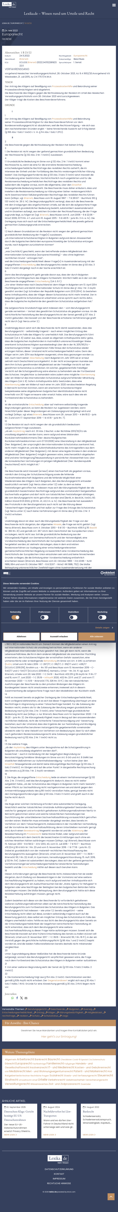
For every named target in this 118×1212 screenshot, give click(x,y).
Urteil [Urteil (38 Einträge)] (34, 1079)
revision (22, 1015)
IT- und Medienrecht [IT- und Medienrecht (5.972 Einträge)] (61, 1067)
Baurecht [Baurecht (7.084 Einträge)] (54, 1059)
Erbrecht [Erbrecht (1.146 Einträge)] (10, 1063)
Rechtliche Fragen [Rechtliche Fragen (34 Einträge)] (40, 1075)
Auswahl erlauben (59, 636)
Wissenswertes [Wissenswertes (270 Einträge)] (39, 1084)
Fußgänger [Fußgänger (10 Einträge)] (70, 1063)
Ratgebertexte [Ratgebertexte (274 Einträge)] (13, 1075)
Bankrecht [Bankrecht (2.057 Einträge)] (41, 1059)
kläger (51, 1012)
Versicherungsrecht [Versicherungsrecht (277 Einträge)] (96, 1079)
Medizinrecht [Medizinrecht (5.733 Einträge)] (17, 1071)
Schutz (34, 1015)
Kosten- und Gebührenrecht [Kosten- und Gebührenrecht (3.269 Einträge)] (93, 1067)
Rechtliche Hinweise (59, 1183)
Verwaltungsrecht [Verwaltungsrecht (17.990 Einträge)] (17, 1084)
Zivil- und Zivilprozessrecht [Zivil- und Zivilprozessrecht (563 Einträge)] (64, 1084)
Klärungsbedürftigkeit (70, 1012)
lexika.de (5, 23)
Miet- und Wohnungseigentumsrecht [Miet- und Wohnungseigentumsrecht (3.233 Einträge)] (49, 1071)
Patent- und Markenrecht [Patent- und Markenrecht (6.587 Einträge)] (90, 1071)
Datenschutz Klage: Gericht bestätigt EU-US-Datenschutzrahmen (19, 1116)
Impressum (59, 1178)
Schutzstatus (50, 1015)
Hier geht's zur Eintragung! (59, 1036)
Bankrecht (88, 1111)
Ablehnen (21, 636)
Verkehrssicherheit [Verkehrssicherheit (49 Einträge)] (75, 1079)
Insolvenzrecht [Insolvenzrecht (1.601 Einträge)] (39, 1067)
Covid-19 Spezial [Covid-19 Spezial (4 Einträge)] (80, 1059)
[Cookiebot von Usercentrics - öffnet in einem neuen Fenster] (103, 573)
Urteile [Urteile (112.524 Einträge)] (42, 1080)
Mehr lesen (10, 1134)
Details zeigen (102, 627)
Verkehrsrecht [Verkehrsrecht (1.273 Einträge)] (56, 1079)
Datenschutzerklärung (59, 1169)
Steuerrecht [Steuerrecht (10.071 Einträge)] (105, 1075)
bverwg (86, 1009)
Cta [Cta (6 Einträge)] (90, 1059)
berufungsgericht (36, 1009)
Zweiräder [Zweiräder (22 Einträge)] (86, 1084)
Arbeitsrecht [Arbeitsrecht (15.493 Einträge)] (25, 1059)
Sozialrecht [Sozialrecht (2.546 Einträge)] (56, 1075)
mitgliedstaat (94, 1012)
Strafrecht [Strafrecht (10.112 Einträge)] (11, 1080)
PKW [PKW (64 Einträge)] (109, 1071)
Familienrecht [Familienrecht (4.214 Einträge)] (55, 1063)
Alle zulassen (96, 636)
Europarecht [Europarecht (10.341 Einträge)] (23, 1063)
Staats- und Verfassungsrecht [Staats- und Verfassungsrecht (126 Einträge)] (80, 1075)
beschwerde (56, 1009)
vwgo (64, 1015)
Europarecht (17, 23)
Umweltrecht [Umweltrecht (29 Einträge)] (25, 1080)
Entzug (39, 1012)
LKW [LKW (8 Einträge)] (7, 1071)
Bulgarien (73, 1009)
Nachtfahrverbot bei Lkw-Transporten (57, 1113)
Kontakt (59, 1174)
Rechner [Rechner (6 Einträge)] (26, 1075)
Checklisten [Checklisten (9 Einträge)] (66, 1059)
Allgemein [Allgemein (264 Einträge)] (10, 1059)
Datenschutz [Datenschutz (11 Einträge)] (98, 1059)
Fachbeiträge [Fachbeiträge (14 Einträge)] (39, 1063)
